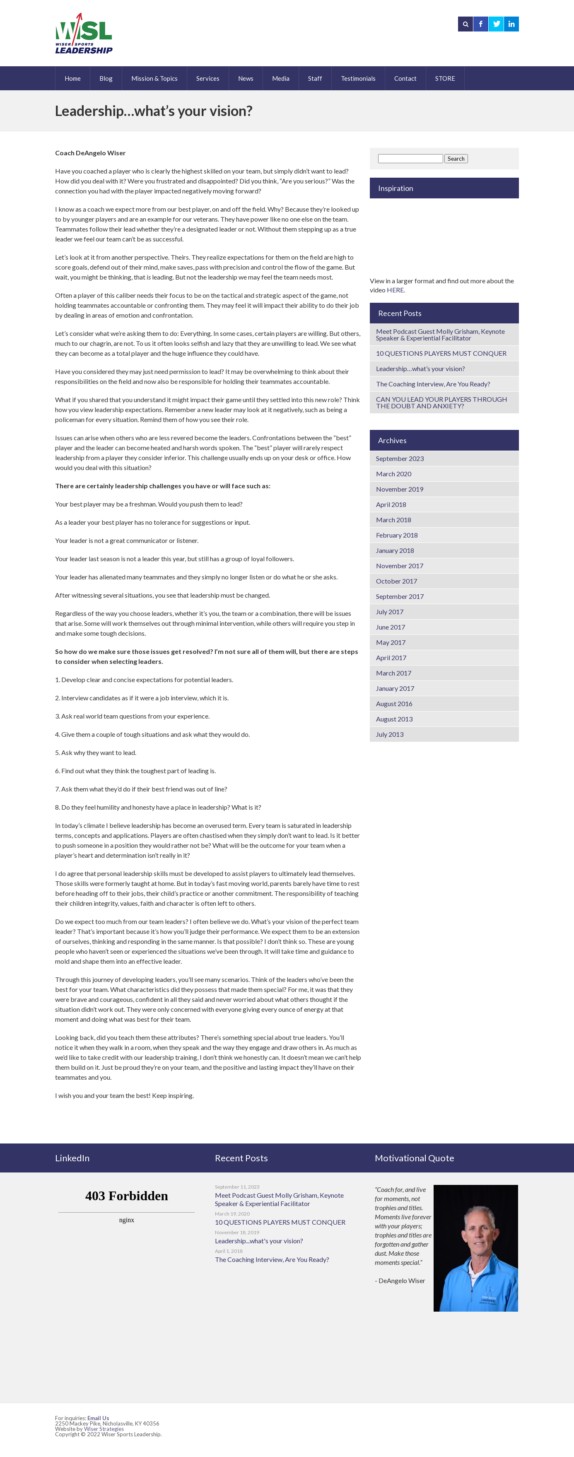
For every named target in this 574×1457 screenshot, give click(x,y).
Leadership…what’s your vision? (420, 368)
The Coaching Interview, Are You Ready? (433, 384)
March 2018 (393, 519)
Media (280, 78)
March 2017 (393, 673)
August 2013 (394, 719)
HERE (395, 290)
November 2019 (399, 489)
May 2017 (390, 642)
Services (207, 78)
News (245, 78)
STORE (445, 78)
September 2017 (400, 596)
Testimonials (358, 78)
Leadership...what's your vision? (259, 1241)
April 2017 (391, 657)
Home (73, 78)
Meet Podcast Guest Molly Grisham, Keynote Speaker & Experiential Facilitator (440, 334)
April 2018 (391, 504)
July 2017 (389, 611)
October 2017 (396, 581)
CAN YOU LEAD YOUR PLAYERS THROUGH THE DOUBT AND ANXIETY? (441, 402)
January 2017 (395, 688)
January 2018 (395, 550)
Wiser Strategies (104, 1429)
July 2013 (389, 734)
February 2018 (397, 535)
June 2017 (390, 627)
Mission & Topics (154, 78)
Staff (315, 78)
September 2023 (400, 458)
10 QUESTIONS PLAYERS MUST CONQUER (441, 353)
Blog (106, 78)
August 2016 (394, 703)
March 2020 (393, 474)
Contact (405, 78)
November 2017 (399, 565)
